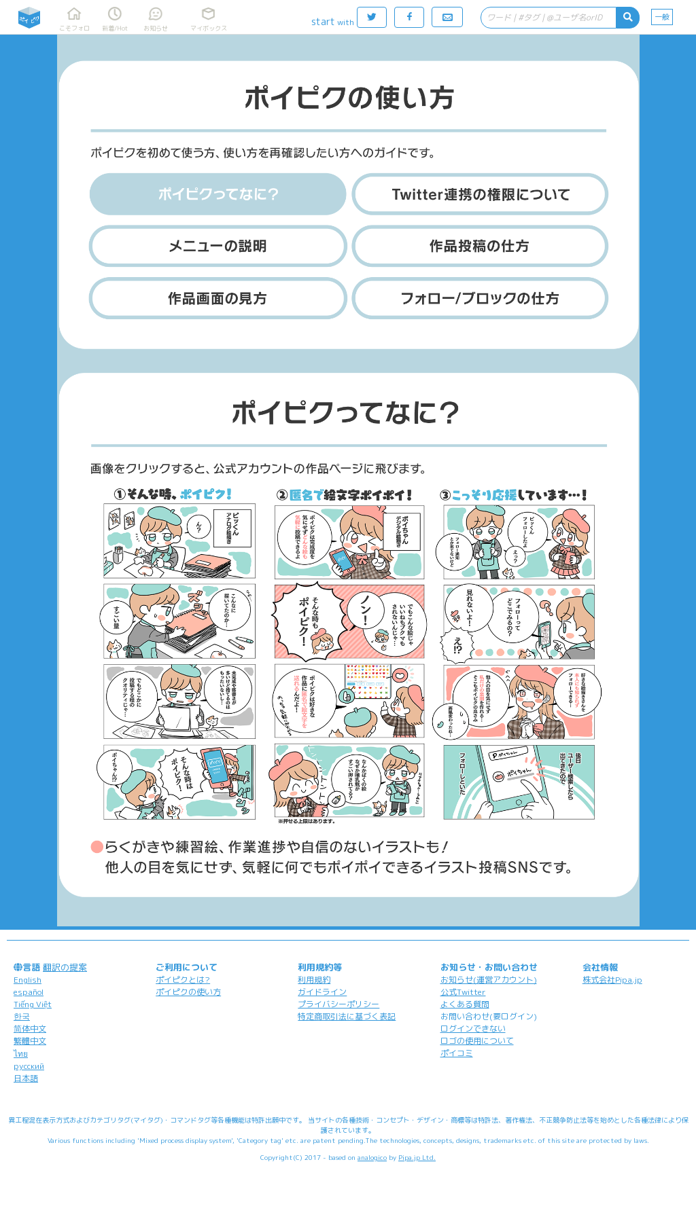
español (29, 992)
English (27, 979)
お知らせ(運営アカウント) (488, 979)
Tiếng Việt (33, 1004)
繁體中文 (30, 1041)
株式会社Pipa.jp (612, 979)
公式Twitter (463, 992)
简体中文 (30, 1028)
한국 (22, 1016)
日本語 (26, 1078)
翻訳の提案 (65, 967)
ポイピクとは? (183, 979)
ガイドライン (322, 992)
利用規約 (314, 979)
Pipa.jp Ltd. (417, 1157)
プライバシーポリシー (338, 1004)
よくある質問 (464, 1004)
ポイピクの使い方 (188, 992)
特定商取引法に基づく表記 (347, 1016)
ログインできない (473, 1028)
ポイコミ (456, 1053)
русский (29, 1066)
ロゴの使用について (477, 1041)
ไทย (21, 1053)
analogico (372, 1157)
